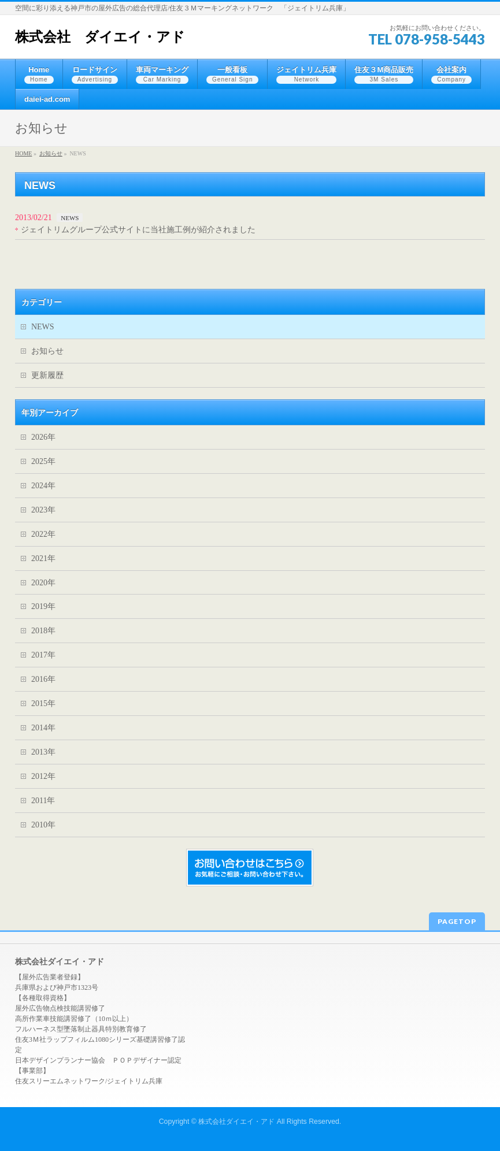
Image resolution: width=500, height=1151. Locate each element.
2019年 (43, 606)
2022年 (43, 534)
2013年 (43, 752)
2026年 (43, 437)
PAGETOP (457, 921)
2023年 (43, 510)
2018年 (43, 630)
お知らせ (47, 351)
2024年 (43, 485)
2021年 (43, 558)
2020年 (43, 582)
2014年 (43, 727)
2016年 (43, 679)
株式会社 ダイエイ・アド (100, 36)
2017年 (43, 655)
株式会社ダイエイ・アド (236, 1121)
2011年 (43, 800)
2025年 (43, 461)
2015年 (43, 703)
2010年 (43, 824)
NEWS (70, 217)
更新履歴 (47, 375)
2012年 (43, 776)
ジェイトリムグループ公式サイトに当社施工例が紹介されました (138, 229)
